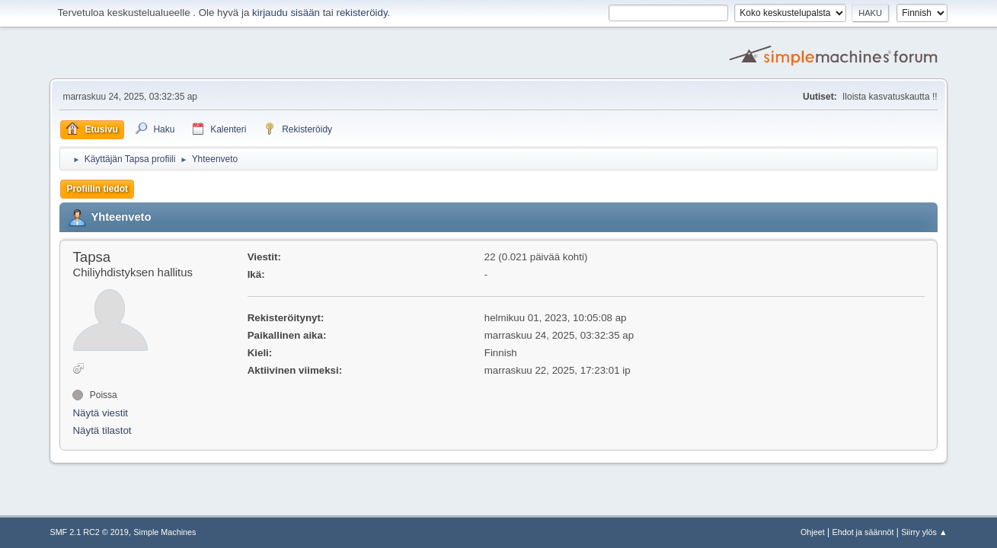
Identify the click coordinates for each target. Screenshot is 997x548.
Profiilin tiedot (97, 188)
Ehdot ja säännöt (862, 532)
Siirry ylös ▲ (924, 532)
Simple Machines (164, 532)
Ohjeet (812, 532)
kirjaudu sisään (286, 12)
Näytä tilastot (101, 430)
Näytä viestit (100, 413)
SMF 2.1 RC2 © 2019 (89, 532)
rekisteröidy (361, 12)
